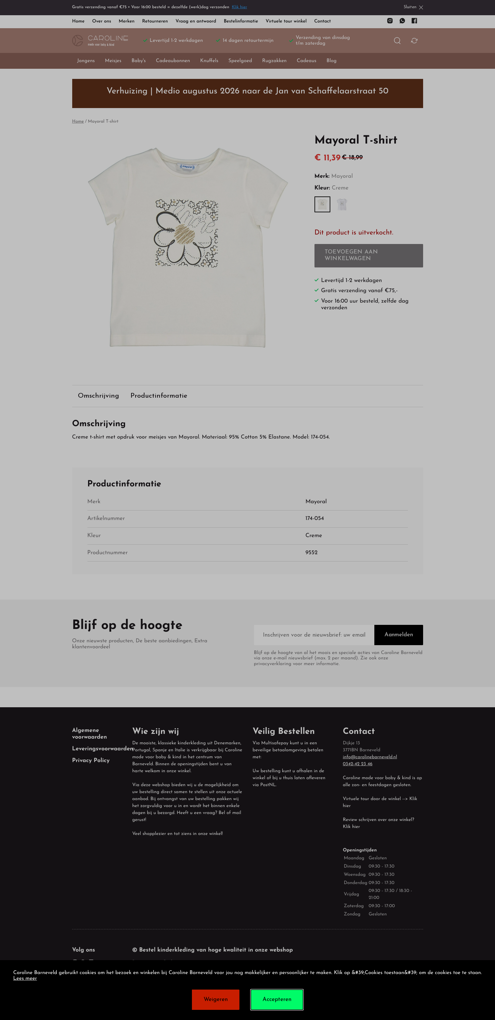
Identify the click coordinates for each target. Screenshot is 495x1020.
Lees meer (25, 978)
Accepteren (277, 1000)
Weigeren (216, 1000)
